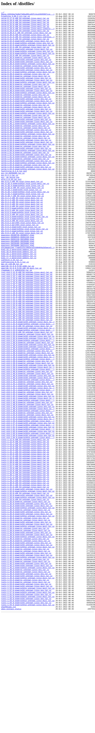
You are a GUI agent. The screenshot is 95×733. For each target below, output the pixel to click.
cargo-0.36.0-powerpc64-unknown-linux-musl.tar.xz (26, 72)
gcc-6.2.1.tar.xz (9, 208)
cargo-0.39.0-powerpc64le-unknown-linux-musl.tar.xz (27, 96)
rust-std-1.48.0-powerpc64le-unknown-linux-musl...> (27, 490)
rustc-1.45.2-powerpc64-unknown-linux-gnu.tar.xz (26, 674)
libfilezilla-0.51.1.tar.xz (15, 312)
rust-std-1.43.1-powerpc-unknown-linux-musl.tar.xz (27, 458)
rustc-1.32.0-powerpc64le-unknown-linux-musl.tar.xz (27, 587)
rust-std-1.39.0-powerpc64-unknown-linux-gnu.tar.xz (27, 436)
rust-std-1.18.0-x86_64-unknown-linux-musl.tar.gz (26, 347)
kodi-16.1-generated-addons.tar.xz (18, 302)
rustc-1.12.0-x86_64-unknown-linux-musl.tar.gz (25, 528)
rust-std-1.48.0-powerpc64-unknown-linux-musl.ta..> (27, 488)
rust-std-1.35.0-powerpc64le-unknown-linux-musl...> (27, 406)
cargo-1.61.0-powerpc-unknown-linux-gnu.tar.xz (25, 181)
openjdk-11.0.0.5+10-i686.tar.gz (17, 317)
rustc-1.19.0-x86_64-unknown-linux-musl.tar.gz (25, 550)
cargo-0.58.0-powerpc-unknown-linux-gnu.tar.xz (25, 173)
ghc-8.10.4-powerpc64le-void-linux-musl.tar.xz (25, 218)
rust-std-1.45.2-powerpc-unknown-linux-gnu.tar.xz (26, 468)
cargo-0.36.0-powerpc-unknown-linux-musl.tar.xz (25, 67)
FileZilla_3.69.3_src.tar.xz (15, 17)
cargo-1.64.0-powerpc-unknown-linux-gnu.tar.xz (25, 196)
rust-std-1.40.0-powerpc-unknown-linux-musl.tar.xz (27, 446)
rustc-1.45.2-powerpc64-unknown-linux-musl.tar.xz (26, 676)
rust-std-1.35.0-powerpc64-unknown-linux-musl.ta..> (27, 404)
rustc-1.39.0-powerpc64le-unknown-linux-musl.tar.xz (27, 642)
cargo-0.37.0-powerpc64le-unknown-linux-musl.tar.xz (27, 84)
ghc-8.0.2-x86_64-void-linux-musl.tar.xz (22, 215)
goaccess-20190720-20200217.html (17, 280)
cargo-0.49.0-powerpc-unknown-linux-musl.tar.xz (25, 151)
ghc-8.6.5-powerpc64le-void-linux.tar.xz (22, 248)
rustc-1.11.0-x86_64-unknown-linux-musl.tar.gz (25, 525)
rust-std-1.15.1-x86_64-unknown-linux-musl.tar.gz (26, 339)
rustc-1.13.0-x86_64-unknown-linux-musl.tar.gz (25, 533)
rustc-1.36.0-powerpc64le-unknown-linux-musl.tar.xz (27, 617)
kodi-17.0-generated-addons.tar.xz (18, 305)
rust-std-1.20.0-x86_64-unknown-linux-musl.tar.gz (26, 352)
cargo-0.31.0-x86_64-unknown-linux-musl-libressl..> (27, 42)
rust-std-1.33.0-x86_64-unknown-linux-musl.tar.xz (26, 396)
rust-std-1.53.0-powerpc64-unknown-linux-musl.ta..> (27, 500)
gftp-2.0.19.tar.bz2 (11, 213)
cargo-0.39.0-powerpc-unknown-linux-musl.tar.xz (25, 89)
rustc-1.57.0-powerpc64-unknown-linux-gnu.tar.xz (26, 706)
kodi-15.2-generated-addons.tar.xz (18, 297)
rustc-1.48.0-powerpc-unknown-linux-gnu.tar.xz (25, 681)
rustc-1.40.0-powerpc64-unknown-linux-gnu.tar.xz (26, 649)
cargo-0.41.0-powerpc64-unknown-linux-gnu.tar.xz (26, 116)
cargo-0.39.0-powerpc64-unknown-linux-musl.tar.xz (26, 94)
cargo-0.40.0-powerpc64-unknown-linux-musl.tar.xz (26, 106)
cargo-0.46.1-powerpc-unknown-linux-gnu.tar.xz (25, 136)
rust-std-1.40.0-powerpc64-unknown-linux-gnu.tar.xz (27, 448)
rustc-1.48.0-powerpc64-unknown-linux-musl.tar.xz (26, 689)
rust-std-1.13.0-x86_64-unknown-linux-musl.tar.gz (26, 332)
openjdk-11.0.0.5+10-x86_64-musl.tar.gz (21, 319)
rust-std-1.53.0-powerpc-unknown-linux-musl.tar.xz (27, 495)
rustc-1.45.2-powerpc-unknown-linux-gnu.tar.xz (25, 669)
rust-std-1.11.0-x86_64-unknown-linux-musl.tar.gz (26, 324)
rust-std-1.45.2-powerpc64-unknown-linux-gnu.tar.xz (27, 473)
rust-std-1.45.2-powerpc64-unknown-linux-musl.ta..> (27, 476)
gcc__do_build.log (10, 210)
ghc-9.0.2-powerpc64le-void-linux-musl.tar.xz (24, 272)
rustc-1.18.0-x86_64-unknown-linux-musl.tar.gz (25, 547)
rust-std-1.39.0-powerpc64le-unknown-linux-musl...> (27, 441)
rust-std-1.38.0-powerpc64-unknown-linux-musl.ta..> (27, 426)
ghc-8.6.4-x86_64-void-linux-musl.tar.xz (22, 245)
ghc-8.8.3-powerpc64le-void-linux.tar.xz (22, 253)
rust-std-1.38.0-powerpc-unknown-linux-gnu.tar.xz (26, 419)
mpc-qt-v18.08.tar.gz (11, 314)
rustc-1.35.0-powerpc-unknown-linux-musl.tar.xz (25, 599)
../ (2, 12)
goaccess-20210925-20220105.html (17, 287)
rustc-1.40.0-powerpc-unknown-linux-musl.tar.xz (25, 647)
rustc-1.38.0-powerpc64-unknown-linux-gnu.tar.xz (26, 624)
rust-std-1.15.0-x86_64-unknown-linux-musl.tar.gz (26, 337)
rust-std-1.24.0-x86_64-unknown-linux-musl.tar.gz (26, 362)
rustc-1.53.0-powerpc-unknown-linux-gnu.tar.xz (25, 694)
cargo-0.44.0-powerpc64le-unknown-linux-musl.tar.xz (27, 134)
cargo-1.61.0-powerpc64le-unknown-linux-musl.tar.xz (27, 186)
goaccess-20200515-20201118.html (17, 282)
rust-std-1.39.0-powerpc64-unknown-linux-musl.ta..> (27, 438)
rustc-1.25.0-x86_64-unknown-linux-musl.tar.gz (25, 565)
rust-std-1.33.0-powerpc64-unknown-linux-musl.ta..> (27, 391)
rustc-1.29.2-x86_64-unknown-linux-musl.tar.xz (25, 575)
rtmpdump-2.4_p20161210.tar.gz (16, 322)
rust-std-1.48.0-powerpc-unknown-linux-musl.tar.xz (27, 483)
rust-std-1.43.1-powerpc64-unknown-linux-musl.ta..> (27, 463)
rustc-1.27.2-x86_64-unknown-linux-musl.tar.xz (25, 570)
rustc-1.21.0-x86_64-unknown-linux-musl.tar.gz (25, 555)
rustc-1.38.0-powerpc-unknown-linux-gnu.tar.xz (25, 619)
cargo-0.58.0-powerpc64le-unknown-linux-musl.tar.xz (27, 178)
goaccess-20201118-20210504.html (17, 285)
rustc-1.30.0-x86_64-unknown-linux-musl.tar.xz (25, 577)
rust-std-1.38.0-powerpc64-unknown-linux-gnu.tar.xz (27, 424)
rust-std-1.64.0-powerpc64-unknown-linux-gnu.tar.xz (27, 520)
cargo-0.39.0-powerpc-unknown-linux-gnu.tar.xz (25, 86)
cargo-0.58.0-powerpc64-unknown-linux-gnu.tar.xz (26, 176)
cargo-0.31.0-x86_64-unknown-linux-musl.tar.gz (25, 44)
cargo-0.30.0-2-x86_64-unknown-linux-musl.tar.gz (26, 37)
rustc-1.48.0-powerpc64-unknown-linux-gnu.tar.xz (26, 686)
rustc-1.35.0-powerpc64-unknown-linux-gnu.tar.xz (26, 602)
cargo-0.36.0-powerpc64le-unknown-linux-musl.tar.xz (27, 74)
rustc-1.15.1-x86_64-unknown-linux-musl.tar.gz (25, 540)
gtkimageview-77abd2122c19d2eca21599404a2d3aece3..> (27, 295)
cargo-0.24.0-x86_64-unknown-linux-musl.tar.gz (25, 25)
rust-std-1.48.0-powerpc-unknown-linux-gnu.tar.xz (26, 481)
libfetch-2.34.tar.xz (11, 310)
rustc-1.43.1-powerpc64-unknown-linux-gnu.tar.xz (26, 661)
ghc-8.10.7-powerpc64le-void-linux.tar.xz (22, 230)
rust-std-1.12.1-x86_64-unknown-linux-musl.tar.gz (26, 329)
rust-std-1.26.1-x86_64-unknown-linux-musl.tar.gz (26, 367)
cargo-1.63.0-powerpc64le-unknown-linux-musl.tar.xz (27, 193)
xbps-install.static (11, 728)
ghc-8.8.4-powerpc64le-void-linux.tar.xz (22, 260)
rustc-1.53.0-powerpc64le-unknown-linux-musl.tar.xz (27, 704)
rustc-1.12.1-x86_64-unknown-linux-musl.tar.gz (25, 530)
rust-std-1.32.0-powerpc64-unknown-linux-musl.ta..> (27, 384)
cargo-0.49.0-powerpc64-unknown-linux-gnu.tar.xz (26, 153)
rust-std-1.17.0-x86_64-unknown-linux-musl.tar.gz (26, 344)
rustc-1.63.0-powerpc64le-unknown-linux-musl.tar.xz (27, 718)
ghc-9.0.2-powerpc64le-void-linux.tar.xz (22, 275)
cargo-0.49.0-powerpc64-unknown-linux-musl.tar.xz (26, 156)
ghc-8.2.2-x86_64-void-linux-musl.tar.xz (22, 235)
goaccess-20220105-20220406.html (17, 290)
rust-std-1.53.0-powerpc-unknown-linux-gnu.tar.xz (26, 493)
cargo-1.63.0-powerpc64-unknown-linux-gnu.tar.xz (26, 191)
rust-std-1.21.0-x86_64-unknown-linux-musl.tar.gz (26, 354)
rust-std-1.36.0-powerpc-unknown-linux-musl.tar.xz (27, 409)
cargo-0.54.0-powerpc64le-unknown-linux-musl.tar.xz (27, 171)
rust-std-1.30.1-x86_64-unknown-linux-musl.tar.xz (26, 379)
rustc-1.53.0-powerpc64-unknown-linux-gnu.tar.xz (26, 699)
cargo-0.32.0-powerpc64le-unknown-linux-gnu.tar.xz (27, 49)
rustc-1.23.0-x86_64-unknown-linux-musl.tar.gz (25, 560)
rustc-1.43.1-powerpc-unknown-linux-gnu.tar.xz (25, 656)
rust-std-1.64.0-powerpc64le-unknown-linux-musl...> (27, 523)
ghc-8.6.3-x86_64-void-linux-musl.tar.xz (22, 243)
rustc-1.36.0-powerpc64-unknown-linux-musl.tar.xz (26, 614)
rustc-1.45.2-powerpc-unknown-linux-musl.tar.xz (25, 671)
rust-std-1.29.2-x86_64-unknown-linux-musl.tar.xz (26, 374)
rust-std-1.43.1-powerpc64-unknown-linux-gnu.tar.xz (27, 461)
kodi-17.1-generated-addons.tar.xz (18, 307)
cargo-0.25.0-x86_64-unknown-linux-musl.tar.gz (25, 27)
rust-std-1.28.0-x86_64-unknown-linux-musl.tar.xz (26, 371)
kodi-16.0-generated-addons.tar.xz (18, 300)
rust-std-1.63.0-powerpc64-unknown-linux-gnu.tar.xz (27, 515)
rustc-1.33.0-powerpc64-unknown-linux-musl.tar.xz (26, 592)
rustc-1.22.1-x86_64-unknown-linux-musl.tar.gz (25, 557)
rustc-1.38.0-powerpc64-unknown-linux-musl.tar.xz (26, 627)
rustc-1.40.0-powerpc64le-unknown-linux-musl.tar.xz (27, 654)
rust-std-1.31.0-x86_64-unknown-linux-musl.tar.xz (26, 381)
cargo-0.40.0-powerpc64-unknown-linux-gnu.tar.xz (26, 104)
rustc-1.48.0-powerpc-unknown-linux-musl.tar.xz (25, 684)
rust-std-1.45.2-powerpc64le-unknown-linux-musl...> (27, 478)
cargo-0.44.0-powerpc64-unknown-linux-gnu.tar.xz (26, 129)
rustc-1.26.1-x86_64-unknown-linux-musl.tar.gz (25, 567)
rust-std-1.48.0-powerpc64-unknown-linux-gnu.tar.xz (27, 485)
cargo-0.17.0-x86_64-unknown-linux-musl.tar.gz (25, 20)
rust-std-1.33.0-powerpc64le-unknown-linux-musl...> (27, 394)
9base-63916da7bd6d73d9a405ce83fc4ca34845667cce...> (27, 15)
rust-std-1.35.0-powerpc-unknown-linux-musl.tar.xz (27, 399)
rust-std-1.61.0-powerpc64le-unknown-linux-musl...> (27, 513)
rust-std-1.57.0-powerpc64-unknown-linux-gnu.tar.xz (27, 505)
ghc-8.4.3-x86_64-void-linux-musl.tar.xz (22, 238)
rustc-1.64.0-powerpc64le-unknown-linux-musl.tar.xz (27, 723)
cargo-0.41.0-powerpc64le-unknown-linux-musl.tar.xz (27, 121)
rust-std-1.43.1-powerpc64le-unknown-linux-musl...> (27, 466)
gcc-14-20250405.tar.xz (13, 205)
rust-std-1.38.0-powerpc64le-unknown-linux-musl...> (27, 428)
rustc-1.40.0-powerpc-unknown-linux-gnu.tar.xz (25, 644)
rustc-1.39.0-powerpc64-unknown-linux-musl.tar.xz (26, 639)
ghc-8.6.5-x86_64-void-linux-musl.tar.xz (22, 250)
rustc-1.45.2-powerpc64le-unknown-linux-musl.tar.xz (27, 679)
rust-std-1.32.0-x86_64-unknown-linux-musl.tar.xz (26, 389)
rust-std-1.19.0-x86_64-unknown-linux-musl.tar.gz (26, 349)
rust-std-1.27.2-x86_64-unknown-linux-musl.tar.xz (26, 369)
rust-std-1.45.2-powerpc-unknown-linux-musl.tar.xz (27, 471)
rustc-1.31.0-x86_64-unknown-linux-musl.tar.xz (25, 582)
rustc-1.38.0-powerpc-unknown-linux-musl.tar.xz (25, 622)
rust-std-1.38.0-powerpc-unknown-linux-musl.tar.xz (27, 421)
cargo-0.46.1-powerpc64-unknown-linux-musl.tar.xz (26, 143)
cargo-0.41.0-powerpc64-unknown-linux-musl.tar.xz (26, 119)
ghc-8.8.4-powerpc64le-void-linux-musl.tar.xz (24, 257)
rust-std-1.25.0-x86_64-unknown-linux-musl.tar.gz (26, 364)
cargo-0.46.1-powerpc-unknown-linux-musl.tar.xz (25, 139)
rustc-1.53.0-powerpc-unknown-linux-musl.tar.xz (25, 696)
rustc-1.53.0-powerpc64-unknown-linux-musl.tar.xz (26, 701)
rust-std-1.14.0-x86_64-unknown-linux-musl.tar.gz (26, 334)
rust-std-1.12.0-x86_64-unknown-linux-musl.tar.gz (26, 327)
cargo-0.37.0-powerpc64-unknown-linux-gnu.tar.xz (26, 79)
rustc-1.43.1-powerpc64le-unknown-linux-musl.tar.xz (27, 666)
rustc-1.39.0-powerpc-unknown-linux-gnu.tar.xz (25, 632)
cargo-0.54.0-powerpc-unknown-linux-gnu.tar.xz (25, 161)
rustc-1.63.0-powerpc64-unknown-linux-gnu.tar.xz (26, 716)
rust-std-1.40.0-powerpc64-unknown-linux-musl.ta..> (27, 451)
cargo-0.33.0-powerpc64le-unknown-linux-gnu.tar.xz (27, 59)
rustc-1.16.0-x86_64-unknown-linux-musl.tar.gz (25, 542)
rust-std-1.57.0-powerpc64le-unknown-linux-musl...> (27, 508)
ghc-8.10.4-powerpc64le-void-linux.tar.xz (22, 220)
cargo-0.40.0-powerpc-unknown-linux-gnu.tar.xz (25, 99)
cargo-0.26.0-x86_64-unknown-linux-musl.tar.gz (25, 29)
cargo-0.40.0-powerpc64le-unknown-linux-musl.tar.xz (27, 109)
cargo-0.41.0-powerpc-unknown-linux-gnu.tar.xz (25, 111)
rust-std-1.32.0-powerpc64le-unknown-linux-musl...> (27, 386)
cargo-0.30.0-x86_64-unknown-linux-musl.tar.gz (25, 39)
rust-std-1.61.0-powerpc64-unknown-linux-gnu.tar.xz (27, 510)
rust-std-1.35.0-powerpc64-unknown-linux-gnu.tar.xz (27, 401)
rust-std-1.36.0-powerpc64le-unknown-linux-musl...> (27, 416)
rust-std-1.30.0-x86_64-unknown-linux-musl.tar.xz (26, 376)
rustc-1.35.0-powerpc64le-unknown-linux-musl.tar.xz (27, 607)
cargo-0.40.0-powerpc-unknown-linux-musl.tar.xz (25, 101)
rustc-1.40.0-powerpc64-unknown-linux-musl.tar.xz (26, 652)
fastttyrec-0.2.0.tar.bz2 (14, 203)
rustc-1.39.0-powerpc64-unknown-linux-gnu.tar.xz (26, 637)
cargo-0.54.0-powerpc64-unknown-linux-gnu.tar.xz (26, 166)
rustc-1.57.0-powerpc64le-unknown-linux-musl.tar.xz (27, 709)
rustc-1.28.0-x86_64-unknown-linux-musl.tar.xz (25, 572)
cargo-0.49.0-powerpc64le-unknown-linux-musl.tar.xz (27, 158)
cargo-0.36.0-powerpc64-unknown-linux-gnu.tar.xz (26, 69)
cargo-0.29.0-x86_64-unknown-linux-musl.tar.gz (25, 34)
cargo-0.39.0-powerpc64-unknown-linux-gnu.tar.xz (26, 91)
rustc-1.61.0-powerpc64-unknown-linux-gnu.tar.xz (26, 711)
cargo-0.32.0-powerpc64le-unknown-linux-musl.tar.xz (27, 52)
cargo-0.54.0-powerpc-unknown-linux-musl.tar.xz (25, 163)
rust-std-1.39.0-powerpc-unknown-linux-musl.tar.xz (27, 433)
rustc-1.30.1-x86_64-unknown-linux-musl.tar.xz (25, 580)
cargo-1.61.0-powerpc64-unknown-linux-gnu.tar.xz (26, 183)
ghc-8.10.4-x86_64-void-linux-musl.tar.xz (22, 223)
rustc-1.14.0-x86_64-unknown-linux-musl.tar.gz (25, 535)
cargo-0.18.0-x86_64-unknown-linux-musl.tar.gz (25, 22)
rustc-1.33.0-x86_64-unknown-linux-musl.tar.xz (25, 597)
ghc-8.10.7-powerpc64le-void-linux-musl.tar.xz (25, 228)
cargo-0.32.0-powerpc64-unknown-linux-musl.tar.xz (26, 47)
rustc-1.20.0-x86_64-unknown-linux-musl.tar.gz (25, 552)
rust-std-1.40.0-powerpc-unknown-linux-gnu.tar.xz (26, 443)
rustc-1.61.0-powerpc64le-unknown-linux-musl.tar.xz (27, 713)
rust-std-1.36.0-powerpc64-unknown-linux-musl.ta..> (27, 414)
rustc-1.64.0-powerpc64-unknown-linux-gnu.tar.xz (26, 721)
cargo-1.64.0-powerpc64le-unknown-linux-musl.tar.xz (27, 200)
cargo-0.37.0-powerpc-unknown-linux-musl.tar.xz (25, 77)
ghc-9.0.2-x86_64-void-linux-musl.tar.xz (22, 277)
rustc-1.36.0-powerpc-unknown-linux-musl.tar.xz (25, 609)
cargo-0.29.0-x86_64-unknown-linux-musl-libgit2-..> (27, 32)
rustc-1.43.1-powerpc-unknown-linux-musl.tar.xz (25, 659)
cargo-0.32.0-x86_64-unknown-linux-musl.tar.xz (25, 54)
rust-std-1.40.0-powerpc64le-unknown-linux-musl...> (27, 453)
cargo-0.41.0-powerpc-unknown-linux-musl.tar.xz (25, 114)
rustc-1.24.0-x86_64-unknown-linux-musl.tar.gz (25, 562)
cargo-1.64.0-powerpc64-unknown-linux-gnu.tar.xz (26, 198)
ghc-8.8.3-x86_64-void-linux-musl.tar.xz (22, 255)
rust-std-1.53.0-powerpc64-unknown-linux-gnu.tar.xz (27, 498)
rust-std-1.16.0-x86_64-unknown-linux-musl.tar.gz (26, 342)
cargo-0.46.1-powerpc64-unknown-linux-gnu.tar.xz (26, 141)
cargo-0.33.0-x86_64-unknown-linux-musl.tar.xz (25, 64)
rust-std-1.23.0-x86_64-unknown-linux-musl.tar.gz (26, 359)
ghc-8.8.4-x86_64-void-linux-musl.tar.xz (22, 262)
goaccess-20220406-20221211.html (17, 292)
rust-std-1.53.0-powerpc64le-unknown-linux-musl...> (27, 503)
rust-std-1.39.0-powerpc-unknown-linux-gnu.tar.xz (26, 431)
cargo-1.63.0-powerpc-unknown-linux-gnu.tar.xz (25, 188)
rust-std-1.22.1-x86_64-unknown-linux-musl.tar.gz (26, 357)
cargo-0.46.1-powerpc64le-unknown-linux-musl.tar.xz (27, 146)
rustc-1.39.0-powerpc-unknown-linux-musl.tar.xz (25, 634)
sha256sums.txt (8, 726)
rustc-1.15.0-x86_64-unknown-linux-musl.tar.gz (25, 538)
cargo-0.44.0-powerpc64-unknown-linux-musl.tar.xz (26, 131)
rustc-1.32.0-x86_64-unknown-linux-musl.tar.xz (25, 590)
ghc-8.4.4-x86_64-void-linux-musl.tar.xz (22, 240)
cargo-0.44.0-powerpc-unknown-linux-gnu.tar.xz (25, 124)
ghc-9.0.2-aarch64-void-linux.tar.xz (19, 267)
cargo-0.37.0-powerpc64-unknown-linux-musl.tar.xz (26, 82)
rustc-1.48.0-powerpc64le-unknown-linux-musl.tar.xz (27, 691)
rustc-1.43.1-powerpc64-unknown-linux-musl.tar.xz (26, 664)
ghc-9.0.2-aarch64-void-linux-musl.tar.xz (22, 265)
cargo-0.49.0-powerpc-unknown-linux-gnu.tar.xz (25, 148)
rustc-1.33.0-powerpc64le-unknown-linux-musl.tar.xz (27, 595)
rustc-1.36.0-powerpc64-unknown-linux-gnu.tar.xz (26, 612)
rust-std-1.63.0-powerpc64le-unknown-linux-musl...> (27, 518)
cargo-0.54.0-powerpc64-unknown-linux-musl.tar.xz (26, 168)
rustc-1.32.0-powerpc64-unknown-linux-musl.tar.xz (26, 585)
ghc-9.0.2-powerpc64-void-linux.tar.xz (21, 270)
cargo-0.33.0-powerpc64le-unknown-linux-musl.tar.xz (27, 62)
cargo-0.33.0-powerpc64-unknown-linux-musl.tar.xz (26, 57)
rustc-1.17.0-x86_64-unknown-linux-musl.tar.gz (25, 545)
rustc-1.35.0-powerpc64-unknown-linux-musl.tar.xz (26, 604)
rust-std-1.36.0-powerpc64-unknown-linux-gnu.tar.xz (27, 411)
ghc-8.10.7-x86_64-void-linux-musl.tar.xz (22, 233)
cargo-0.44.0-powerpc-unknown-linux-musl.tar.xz (25, 126)
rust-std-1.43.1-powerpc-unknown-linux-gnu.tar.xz (26, 456)
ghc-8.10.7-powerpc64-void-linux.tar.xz (21, 225)
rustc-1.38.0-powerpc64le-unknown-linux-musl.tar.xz (27, 629)
